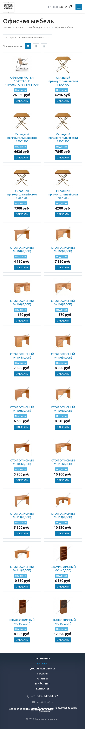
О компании (42, 658)
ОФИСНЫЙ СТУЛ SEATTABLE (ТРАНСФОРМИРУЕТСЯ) (22, 81)
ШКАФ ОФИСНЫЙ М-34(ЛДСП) (63, 568)
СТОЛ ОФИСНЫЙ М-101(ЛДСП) (22, 249)
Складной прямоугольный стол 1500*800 (63, 138)
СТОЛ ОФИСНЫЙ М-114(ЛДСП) (22, 568)
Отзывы (42, 679)
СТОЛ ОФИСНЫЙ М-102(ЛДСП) (63, 249)
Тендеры (42, 674)
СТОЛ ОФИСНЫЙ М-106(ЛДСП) (22, 409)
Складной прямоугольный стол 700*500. (63, 194)
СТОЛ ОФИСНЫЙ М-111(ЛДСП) (22, 515)
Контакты (42, 689)
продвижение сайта (66, 707)
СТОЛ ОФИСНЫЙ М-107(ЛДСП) (63, 409)
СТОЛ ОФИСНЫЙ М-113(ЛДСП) (63, 515)
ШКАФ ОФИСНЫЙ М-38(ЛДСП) (63, 621)
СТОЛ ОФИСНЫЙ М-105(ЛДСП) (63, 355)
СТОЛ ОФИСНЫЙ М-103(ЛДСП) (22, 302)
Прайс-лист (42, 684)
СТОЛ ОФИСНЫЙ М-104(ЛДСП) (22, 355)
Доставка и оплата (42, 669)
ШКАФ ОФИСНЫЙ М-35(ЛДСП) (22, 621)
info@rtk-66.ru (45, 702)
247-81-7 (59, 6)
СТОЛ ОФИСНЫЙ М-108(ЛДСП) (22, 462)
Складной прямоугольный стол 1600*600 (22, 194)
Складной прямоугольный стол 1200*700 (63, 81)
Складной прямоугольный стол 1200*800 (22, 138)
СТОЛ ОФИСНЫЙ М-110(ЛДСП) (63, 462)
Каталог (42, 663)
